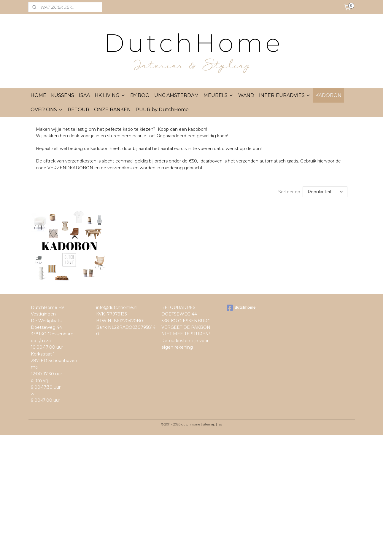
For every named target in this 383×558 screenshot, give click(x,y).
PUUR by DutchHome (162, 109)
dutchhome (241, 307)
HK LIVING (110, 95)
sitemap (209, 424)
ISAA (84, 95)
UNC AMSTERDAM (176, 95)
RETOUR (78, 109)
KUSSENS (62, 95)
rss (220, 424)
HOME (38, 95)
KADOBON (328, 95)
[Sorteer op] (325, 192)
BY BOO (140, 95)
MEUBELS (218, 95)
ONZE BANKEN (112, 109)
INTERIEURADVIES (285, 95)
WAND (246, 95)
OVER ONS (47, 109)
